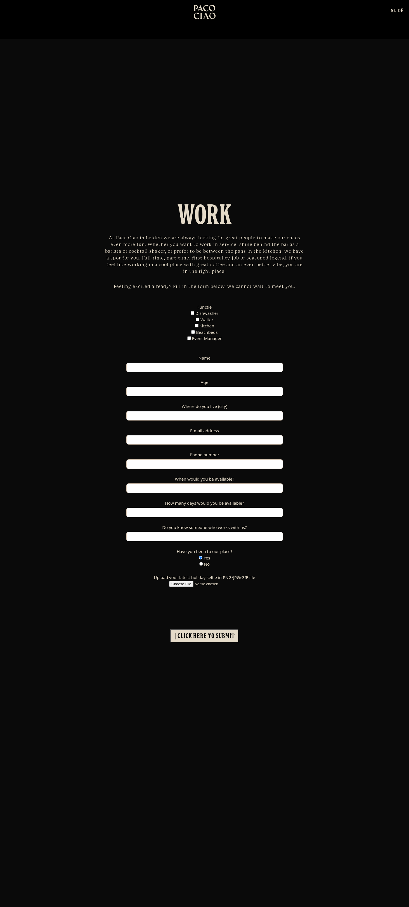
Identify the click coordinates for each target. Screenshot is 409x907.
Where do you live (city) (204, 406)
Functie (204, 307)
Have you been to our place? (204, 551)
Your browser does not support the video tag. (204, 116)
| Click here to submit (204, 636)
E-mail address (204, 430)
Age (204, 382)
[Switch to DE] (400, 10)
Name (204, 358)
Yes (204, 558)
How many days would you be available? (204, 503)
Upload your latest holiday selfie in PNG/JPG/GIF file (204, 577)
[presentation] (168, 605)
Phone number (204, 454)
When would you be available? (204, 479)
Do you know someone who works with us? (204, 527)
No (204, 564)
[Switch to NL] (393, 10)
